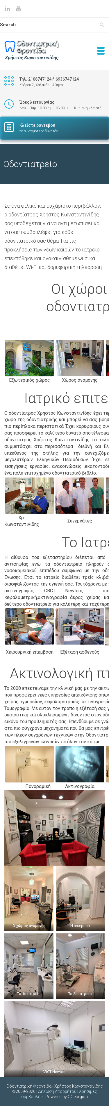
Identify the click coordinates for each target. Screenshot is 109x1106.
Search (8, 24)
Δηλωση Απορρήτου (57, 1091)
